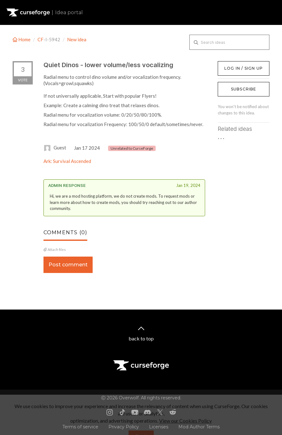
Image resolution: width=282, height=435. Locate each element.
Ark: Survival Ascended (67, 161)
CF (40, 39)
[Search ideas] (229, 42)
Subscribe (243, 89)
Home (22, 39)
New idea (76, 39)
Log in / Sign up (234, 64)
